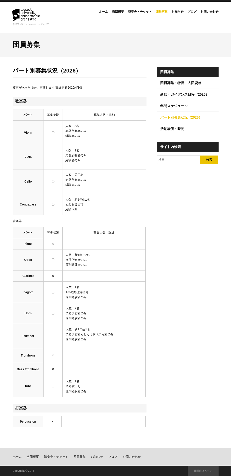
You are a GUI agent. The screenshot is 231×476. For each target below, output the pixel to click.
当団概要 (104, 16)
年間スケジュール (174, 106)
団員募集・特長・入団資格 (180, 83)
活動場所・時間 (172, 129)
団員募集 (154, 16)
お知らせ (172, 16)
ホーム (87, 16)
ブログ (188, 16)
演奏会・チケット (129, 16)
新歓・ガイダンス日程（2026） (184, 94)
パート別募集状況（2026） (181, 117)
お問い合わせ (208, 16)
